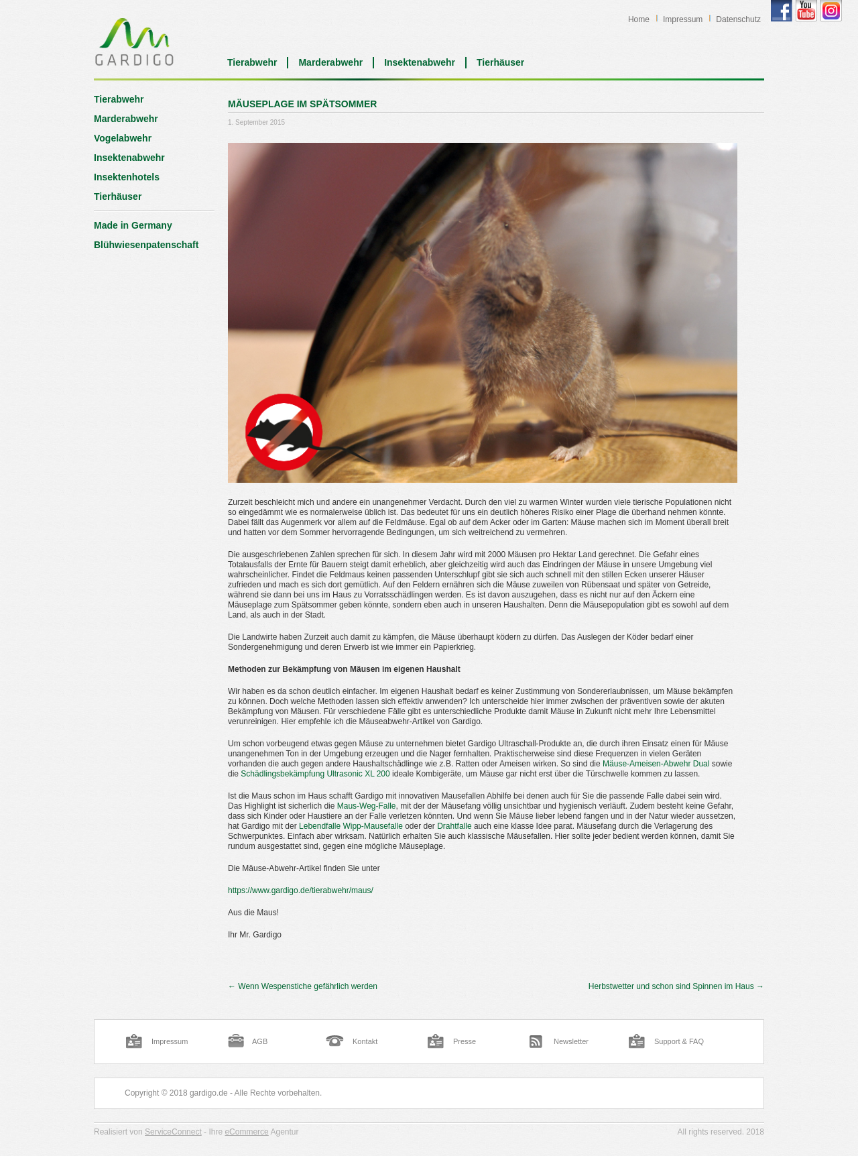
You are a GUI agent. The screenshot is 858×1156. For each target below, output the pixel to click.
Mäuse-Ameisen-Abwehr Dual (656, 763)
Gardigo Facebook (781, 10)
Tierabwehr (252, 62)
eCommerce (246, 1132)
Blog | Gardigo (134, 41)
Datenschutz (738, 19)
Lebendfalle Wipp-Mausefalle (351, 826)
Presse (464, 1041)
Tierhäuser (500, 62)
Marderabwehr (330, 62)
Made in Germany (133, 225)
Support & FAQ (679, 1041)
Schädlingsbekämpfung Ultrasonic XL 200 (315, 773)
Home (639, 19)
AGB (259, 1041)
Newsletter (571, 1041)
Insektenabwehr (419, 62)
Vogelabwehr (122, 138)
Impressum (682, 19)
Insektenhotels (127, 177)
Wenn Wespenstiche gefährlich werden (302, 986)
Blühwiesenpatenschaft (146, 244)
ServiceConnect (173, 1132)
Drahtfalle (454, 826)
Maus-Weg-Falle (366, 806)
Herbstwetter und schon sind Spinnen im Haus (676, 986)
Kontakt (365, 1041)
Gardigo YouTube (806, 10)
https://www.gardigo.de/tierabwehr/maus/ (300, 890)
